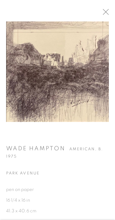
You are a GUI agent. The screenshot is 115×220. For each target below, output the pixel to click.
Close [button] (107, 13)
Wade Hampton (35, 150)
